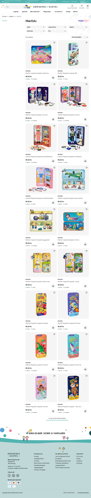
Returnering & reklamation (42, 463)
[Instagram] (13, 475)
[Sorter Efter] (80, 37)
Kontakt (36, 456)
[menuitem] (16, 12)
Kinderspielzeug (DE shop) (63, 461)
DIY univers (79, 456)
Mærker (11, 16)
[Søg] (29, 7)
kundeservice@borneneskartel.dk (18, 468)
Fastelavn (79, 461)
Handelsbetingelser (39, 465)
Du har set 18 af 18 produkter (57, 418)
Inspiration (79, 454)
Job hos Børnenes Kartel (62, 456)
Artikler (78, 458)
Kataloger (79, 463)
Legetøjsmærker (60, 465)
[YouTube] (17, 475)
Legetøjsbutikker (39, 458)
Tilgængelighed (38, 467)
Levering (36, 461)
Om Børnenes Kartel (61, 454)
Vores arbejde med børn (62, 467)
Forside (4, 16)
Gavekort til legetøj (39, 470)
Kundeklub (58, 458)
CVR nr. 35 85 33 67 (68, 493)
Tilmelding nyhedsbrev (62, 463)
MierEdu (4, 21)
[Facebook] (9, 475)
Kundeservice (38, 454)
